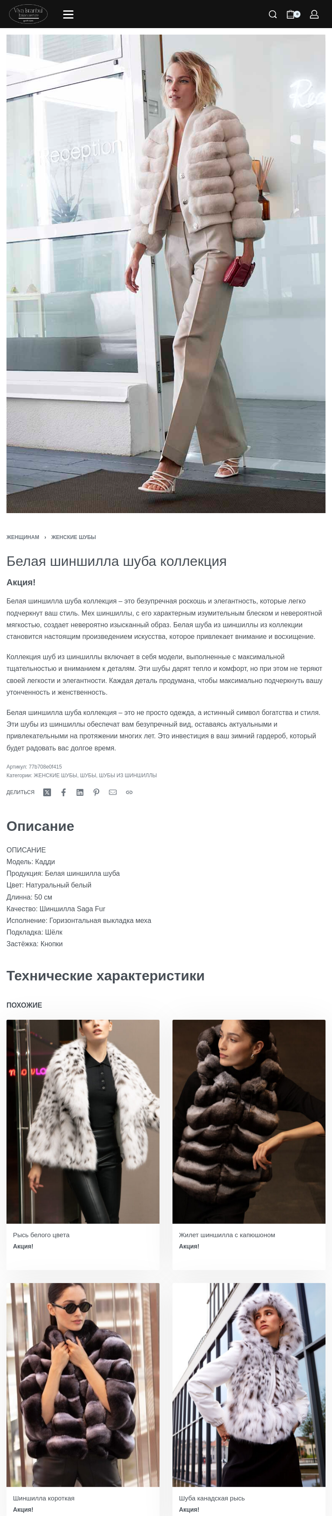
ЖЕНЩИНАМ (22, 537)
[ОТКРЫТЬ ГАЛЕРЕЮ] (166, 274)
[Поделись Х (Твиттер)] (47, 792)
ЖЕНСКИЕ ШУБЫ (73, 537)
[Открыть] (68, 14)
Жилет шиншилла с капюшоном (227, 1234)
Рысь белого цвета (41, 1234)
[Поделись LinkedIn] (80, 792)
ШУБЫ (88, 775)
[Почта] (113, 792)
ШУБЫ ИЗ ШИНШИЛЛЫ (128, 775)
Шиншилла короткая (44, 1498)
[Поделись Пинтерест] (96, 792)
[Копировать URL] (129, 792)
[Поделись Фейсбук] (63, 792)
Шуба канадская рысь (212, 1498)
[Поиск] (272, 14)
